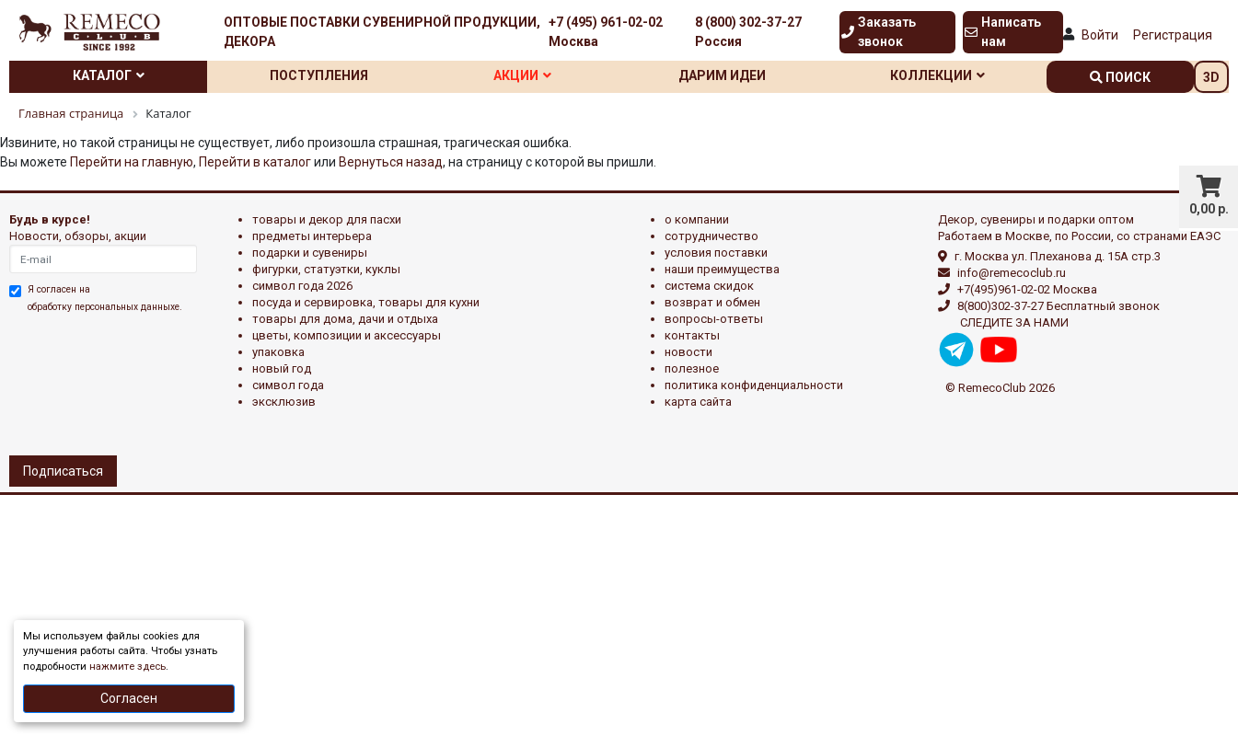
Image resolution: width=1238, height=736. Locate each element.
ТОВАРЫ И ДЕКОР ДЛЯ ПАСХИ (326, 219)
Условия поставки (716, 252)
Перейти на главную (131, 162)
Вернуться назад (391, 162)
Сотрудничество (711, 236)
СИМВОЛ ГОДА (288, 385)
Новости (688, 352)
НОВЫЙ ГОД (281, 368)
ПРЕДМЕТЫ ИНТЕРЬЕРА (312, 236)
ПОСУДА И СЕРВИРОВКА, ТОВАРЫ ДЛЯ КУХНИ (366, 302)
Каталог (109, 75)
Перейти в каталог (255, 162)
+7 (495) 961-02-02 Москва (606, 32)
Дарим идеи (722, 75)
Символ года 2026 (302, 286)
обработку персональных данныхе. (105, 307)
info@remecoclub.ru (1011, 273)
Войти (1100, 35)
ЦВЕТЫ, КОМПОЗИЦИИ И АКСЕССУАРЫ (346, 335)
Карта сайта (698, 401)
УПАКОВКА (278, 352)
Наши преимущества (722, 269)
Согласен (128, 698)
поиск (1120, 77)
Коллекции (937, 75)
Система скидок (709, 286)
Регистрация (1172, 35)
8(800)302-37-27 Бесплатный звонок (1058, 306)
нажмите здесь (127, 667)
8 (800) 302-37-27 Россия (748, 32)
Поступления (319, 75)
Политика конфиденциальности (754, 385)
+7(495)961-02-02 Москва (1027, 289)
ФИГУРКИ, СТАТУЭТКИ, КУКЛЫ (326, 269)
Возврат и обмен (712, 302)
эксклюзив (284, 401)
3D (1211, 77)
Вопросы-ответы (714, 319)
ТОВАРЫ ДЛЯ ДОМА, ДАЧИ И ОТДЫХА (345, 319)
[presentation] (89, 382)
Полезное (692, 368)
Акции (522, 75)
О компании (697, 219)
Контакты (692, 335)
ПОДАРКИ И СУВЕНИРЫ (309, 252)
